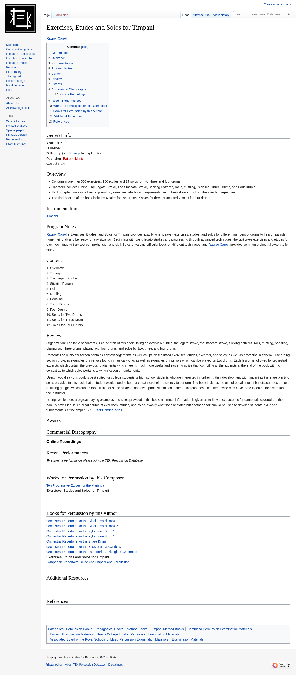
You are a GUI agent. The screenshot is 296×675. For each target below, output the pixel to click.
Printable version (16, 134)
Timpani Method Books (167, 629)
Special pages (15, 130)
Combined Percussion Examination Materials (219, 629)
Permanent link (15, 139)
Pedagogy (12, 67)
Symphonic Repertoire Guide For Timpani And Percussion (88, 562)
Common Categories (19, 49)
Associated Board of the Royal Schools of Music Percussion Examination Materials (109, 639)
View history (221, 15)
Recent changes (16, 81)
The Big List (13, 76)
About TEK (13, 103)
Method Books (137, 629)
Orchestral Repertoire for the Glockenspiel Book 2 (82, 526)
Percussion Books (79, 629)
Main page (12, 44)
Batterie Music (73, 158)
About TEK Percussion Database (85, 664)
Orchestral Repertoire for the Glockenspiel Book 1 (82, 521)
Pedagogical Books (109, 629)
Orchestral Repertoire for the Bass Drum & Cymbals (83, 547)
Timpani (52, 216)
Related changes (16, 125)
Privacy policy (53, 664)
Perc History (13, 72)
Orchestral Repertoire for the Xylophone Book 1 (80, 531)
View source (201, 15)
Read (186, 15)
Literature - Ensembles (20, 58)
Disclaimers (115, 664)
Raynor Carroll (56, 38)
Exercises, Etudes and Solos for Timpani (77, 490)
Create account (273, 4)
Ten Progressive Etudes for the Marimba (75, 485)
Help (9, 90)
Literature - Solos (16, 62)
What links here (15, 121)
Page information (16, 143)
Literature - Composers (20, 53)
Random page (15, 85)
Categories (56, 629)
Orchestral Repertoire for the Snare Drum (76, 541)
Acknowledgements (18, 108)
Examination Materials (188, 639)
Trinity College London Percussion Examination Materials (138, 634)
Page (46, 15)
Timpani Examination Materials (72, 634)
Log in (288, 4)
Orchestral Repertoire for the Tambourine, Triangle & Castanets (91, 552)
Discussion (60, 15)
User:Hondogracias (108, 410)
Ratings (74, 153)
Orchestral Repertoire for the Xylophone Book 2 (80, 536)
